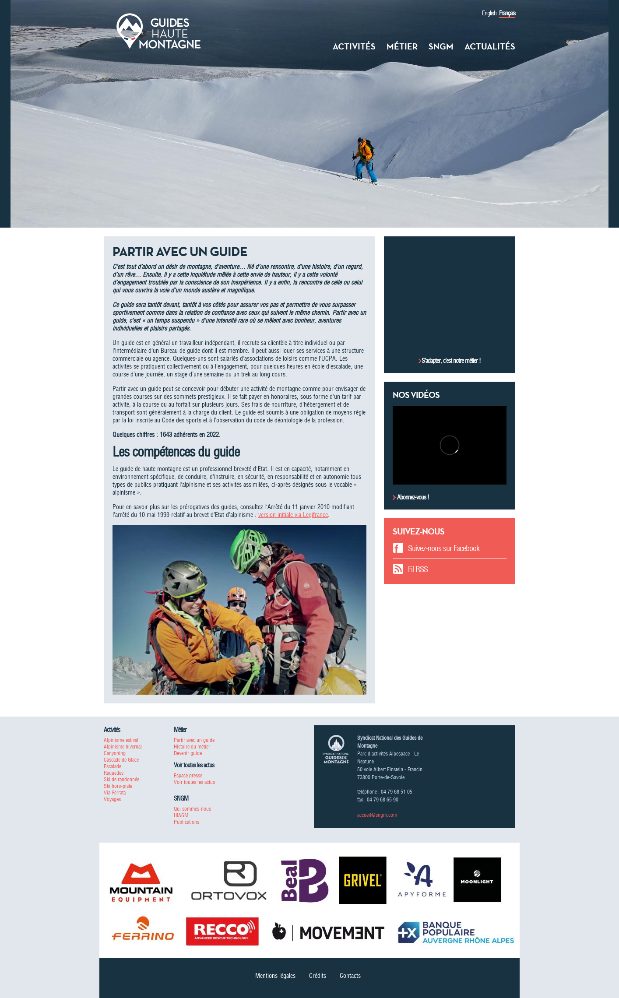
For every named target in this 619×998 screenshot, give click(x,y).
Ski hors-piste (118, 786)
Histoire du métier (192, 746)
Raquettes (113, 773)
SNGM (441, 46)
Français (507, 13)
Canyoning (115, 753)
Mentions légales (275, 976)
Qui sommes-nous (192, 808)
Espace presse (188, 775)
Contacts (350, 976)
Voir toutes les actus (194, 782)
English (489, 13)
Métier (402, 46)
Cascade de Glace (121, 759)
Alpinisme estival (121, 740)
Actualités (489, 46)
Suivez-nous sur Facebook (443, 548)
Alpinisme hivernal (123, 746)
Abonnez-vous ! (412, 497)
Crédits (317, 976)
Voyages (112, 799)
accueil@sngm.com (377, 815)
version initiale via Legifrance (293, 515)
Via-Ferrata (115, 792)
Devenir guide (188, 753)
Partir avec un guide (194, 740)
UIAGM (181, 815)
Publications (186, 822)
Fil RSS (418, 569)
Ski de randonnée (121, 779)
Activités (354, 46)
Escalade (112, 766)
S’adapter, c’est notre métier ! (451, 361)
